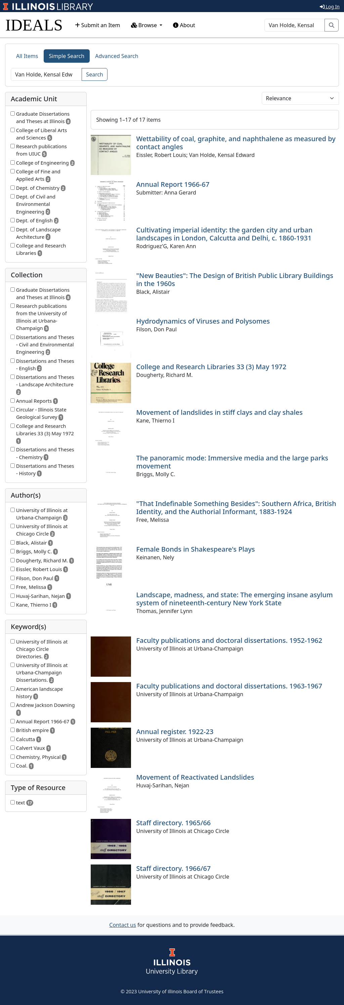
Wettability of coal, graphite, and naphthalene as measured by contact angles (236, 142)
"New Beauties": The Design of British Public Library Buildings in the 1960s (234, 279)
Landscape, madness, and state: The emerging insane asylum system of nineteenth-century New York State (234, 598)
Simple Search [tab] (67, 56)
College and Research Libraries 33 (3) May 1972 (211, 366)
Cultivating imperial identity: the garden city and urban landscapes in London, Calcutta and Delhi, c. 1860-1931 (224, 233)
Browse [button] (145, 25)
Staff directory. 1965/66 (173, 822)
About (184, 25)
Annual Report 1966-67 (173, 184)
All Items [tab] (27, 56)
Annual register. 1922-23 (175, 731)
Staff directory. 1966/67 (173, 868)
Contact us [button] (122, 925)
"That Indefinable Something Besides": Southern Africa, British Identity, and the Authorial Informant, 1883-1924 (236, 507)
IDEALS (34, 25)
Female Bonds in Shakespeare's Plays (195, 549)
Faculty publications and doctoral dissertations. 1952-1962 (229, 640)
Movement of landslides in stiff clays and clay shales (219, 412)
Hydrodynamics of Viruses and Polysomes (203, 321)
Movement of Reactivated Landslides (195, 777)
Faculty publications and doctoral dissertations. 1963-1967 (229, 685)
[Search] (294, 25)
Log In (330, 6)
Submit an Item (97, 25)
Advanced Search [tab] (116, 56)
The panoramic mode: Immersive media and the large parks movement (232, 461)
